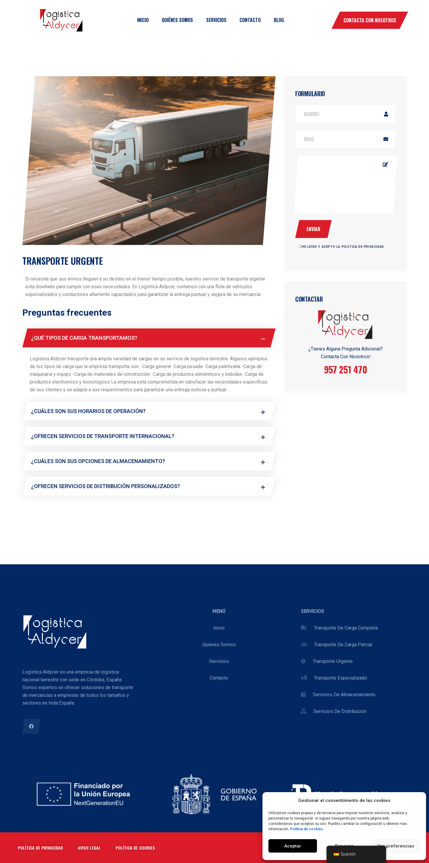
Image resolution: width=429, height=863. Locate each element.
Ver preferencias (395, 846)
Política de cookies (306, 829)
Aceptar (292, 846)
